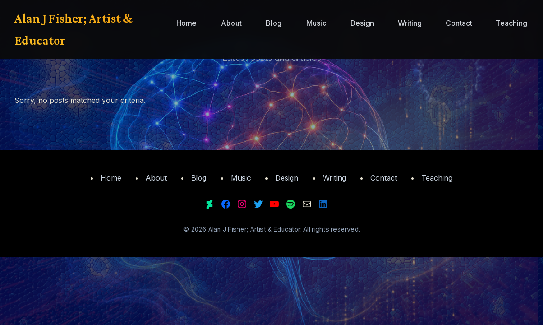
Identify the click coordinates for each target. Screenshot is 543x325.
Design (362, 23)
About (231, 23)
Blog (274, 23)
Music (316, 23)
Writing (410, 23)
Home (186, 23)
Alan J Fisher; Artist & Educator (73, 29)
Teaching (511, 23)
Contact (459, 23)
